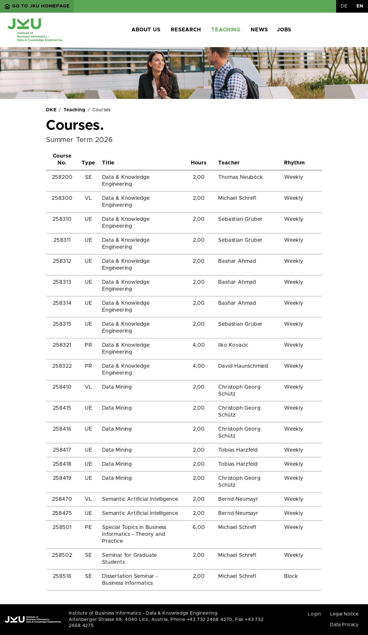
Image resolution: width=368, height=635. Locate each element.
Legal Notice (344, 614)
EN (359, 6)
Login (314, 614)
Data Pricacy (344, 624)
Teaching (225, 29)
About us (145, 29)
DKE (51, 110)
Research (186, 29)
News (259, 29)
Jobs (284, 29)
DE (344, 6)
